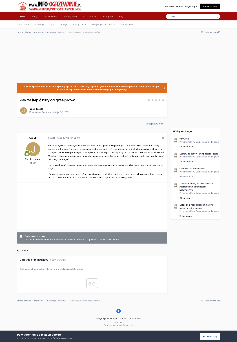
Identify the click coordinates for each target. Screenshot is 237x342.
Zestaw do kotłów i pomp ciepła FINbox (198, 153)
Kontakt (123, 318)
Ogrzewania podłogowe (207, 142)
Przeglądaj (108, 16)
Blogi (121, 16)
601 (33, 163)
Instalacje (39, 24)
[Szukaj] (182, 16)
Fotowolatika (127, 24)
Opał (52, 24)
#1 (163, 138)
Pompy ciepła (79, 24)
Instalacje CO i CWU (60, 112)
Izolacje (63, 24)
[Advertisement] (117, 60)
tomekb (189, 142)
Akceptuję (210, 336)
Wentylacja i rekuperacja (103, 24)
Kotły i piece (23, 24)
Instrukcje (184, 138)
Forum (23, 17)
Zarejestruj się (210, 6)
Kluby (34, 16)
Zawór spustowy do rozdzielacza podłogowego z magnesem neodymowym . (196, 186)
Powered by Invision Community (118, 325)
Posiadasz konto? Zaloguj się (181, 6)
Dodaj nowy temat (155, 123)
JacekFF (40, 109)
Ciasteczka (136, 318)
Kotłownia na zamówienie (192, 168)
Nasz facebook (90, 16)
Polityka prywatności (106, 318)
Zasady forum (70, 16)
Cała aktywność (50, 16)
